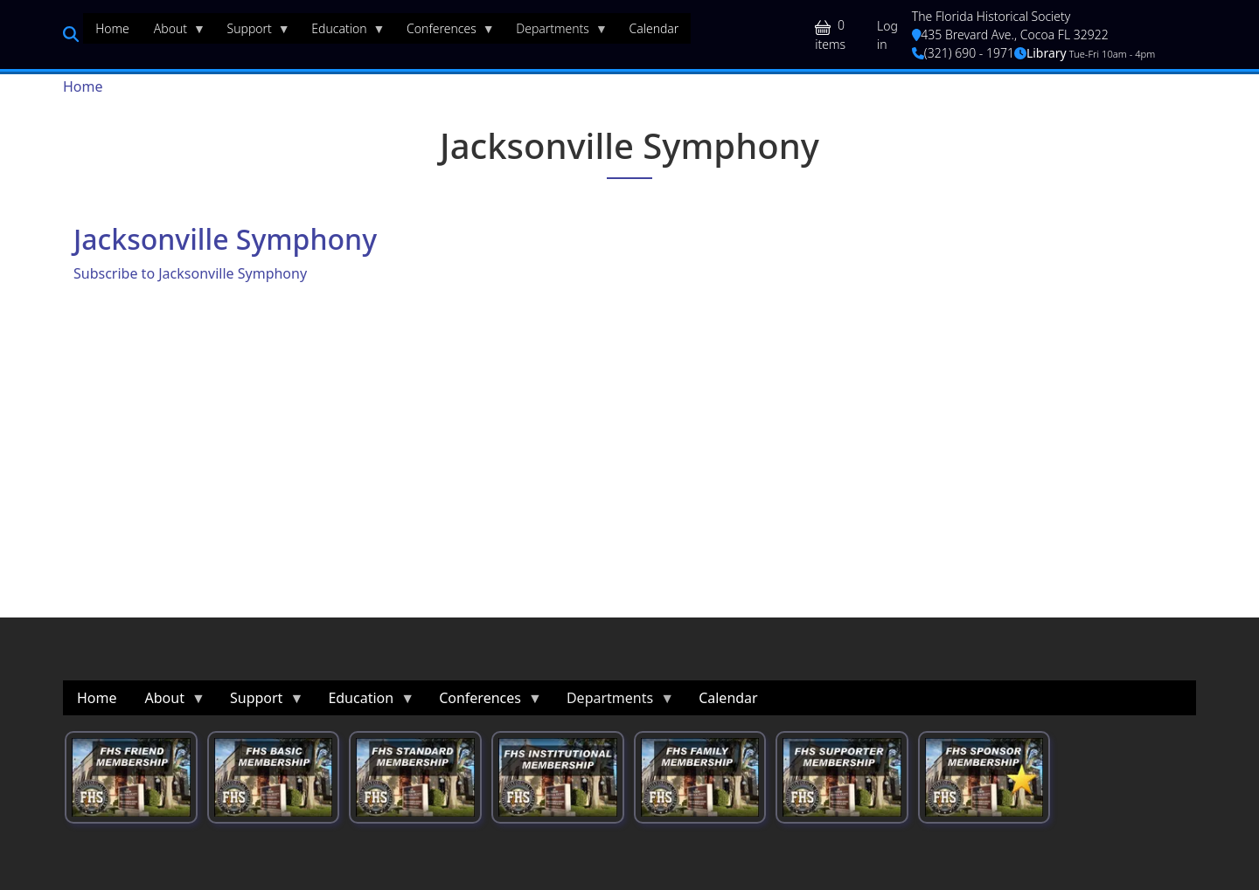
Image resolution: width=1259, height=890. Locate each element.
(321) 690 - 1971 (963, 53)
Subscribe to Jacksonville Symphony (190, 273)
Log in (887, 34)
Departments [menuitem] (556, 32)
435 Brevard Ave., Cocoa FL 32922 (1010, 34)
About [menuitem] (173, 32)
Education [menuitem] (342, 32)
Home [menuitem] (112, 28)
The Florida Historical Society (991, 16)
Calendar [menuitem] (653, 28)
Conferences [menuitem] (444, 32)
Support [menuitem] (252, 32)
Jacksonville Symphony (225, 239)
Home (83, 86)
